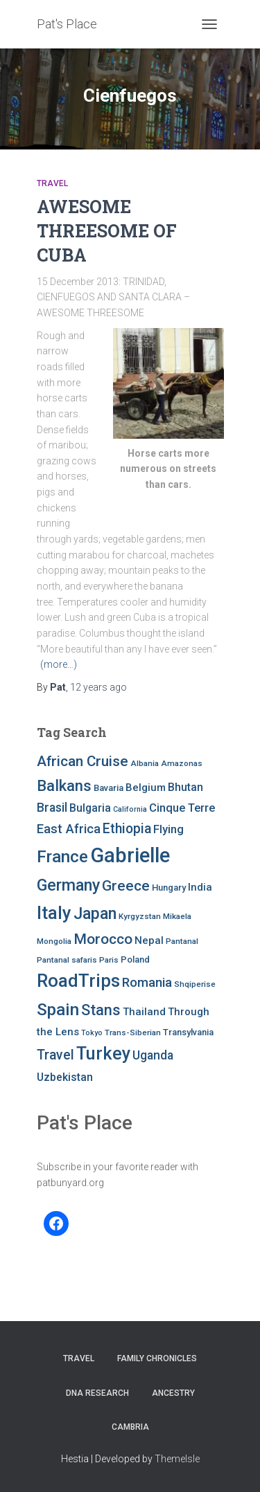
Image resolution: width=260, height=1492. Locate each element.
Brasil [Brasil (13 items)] (52, 808)
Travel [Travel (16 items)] (55, 1055)
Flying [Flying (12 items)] (168, 829)
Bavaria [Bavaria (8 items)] (108, 788)
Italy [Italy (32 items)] (54, 912)
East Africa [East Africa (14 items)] (69, 828)
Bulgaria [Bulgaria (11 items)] (90, 808)
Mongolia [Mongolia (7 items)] (54, 941)
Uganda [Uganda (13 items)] (152, 1055)
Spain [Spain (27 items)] (58, 1009)
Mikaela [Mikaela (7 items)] (177, 916)
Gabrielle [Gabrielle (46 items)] (130, 855)
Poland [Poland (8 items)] (135, 959)
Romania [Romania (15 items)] (147, 982)
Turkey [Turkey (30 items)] (103, 1054)
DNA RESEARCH (97, 1393)
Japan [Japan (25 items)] (94, 913)
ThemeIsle (177, 1458)
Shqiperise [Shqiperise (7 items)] (195, 984)
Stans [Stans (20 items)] (101, 1010)
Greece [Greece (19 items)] (126, 885)
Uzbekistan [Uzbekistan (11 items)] (65, 1077)
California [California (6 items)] (130, 809)
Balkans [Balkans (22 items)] (64, 785)
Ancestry (173, 1393)
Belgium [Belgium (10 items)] (145, 787)
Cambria (130, 1427)
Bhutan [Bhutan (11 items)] (185, 787)
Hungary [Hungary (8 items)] (169, 887)
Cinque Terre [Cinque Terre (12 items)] (182, 808)
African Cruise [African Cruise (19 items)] (82, 761)
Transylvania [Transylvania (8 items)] (188, 1032)
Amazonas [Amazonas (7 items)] (181, 763)
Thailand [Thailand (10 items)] (144, 1012)
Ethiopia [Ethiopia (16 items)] (127, 829)
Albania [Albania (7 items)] (144, 763)
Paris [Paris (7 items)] (109, 960)
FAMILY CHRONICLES (157, 1358)
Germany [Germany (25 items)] (68, 885)
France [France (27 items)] (62, 856)
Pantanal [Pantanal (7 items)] (182, 941)
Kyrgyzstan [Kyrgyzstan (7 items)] (140, 916)
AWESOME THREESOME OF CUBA (107, 230)
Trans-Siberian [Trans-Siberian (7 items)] (133, 1032)
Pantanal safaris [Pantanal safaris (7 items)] (67, 960)
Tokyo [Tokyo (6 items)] (92, 1032)
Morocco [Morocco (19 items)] (102, 939)
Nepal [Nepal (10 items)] (149, 940)
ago (98, 687)
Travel (52, 183)
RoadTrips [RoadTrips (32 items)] (78, 980)
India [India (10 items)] (200, 887)
